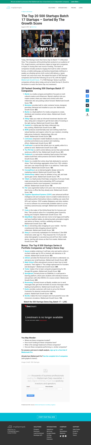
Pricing (73, 8)
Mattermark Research (40, 404)
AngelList (53, 404)
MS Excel (49, 431)
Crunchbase (48, 404)
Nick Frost (33, 27)
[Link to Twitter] (61, 436)
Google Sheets (51, 433)
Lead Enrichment (39, 433)
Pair (26, 188)
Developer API (38, 435)
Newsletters (63, 431)
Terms (75, 435)
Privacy (75, 433)
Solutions (52, 8)
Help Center (76, 429)
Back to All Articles (26, 11)
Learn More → (75, 2)
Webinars (62, 433)
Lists (61, 429)
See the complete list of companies (55, 356)
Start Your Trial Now (46, 417)
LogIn (80, 8)
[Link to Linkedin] (63, 436)
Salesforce (50, 429)
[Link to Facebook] (65, 436)
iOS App (49, 435)
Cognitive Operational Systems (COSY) (38, 195)
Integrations (63, 8)
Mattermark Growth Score (30, 80)
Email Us (75, 431)
